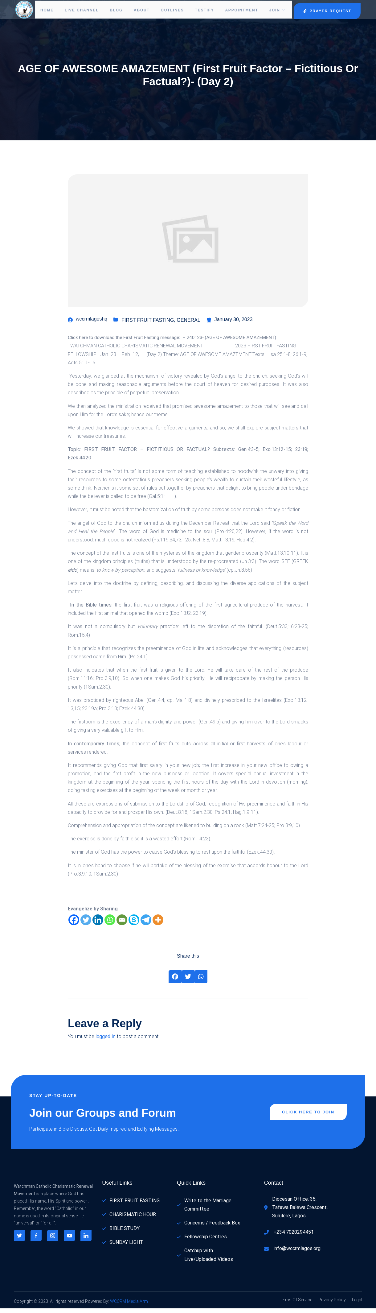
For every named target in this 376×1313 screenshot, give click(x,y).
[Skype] (134, 924)
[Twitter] (85, 924)
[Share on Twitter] (188, 981)
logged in (106, 1041)
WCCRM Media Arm (128, 1306)
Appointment (240, 10)
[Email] (121, 924)
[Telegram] (146, 924)
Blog (110, 10)
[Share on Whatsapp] (200, 981)
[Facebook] (73, 924)
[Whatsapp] (109, 924)
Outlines (168, 10)
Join (277, 10)
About (137, 10)
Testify (202, 10)
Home (48, 10)
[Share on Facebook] (175, 981)
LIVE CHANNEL (78, 10)
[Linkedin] (97, 924)
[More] (158, 924)
